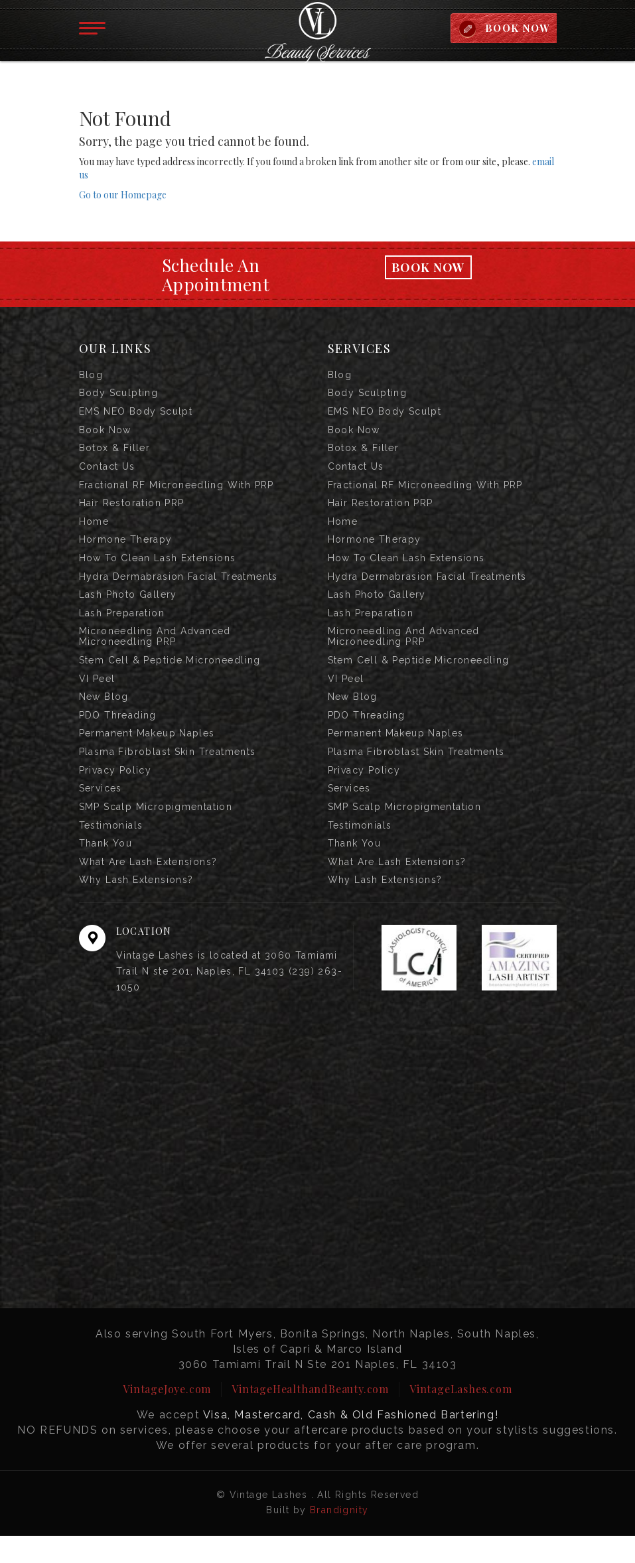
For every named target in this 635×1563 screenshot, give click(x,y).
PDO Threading (118, 733)
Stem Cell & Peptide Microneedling (170, 676)
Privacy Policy (115, 791)
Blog (91, 377)
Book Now (427, 269)
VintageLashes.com (460, 1416)
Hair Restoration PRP (131, 511)
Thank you (106, 868)
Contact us (107, 473)
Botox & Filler (115, 453)
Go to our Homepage (123, 196)
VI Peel (97, 695)
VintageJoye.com (167, 1416)
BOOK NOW (516, 28)
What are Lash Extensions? (148, 887)
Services (100, 810)
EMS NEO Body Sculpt (136, 415)
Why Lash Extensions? (136, 907)
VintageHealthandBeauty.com (310, 1416)
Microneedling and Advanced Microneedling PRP (155, 651)
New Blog (104, 714)
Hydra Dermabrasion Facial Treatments (178, 588)
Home (94, 530)
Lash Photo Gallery (128, 607)
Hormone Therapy (126, 550)
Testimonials (111, 849)
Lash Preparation (122, 627)
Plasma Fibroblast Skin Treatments (167, 772)
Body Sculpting (119, 396)
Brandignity (339, 1537)
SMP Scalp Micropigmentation (156, 830)
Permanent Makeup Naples (147, 753)
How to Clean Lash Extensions (157, 569)
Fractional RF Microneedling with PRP (176, 492)
